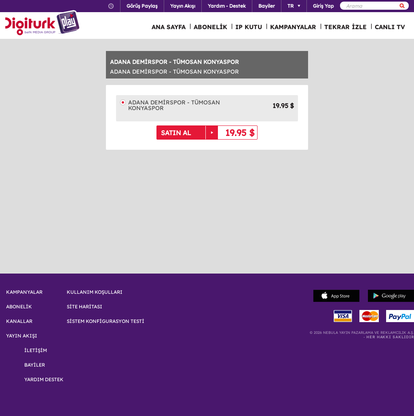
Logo (43, 23)
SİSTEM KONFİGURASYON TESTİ (105, 321)
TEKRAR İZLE (345, 27)
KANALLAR (19, 321)
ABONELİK (210, 27)
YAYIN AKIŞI (21, 335)
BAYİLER (34, 365)
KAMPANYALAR (293, 27)
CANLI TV (390, 27)
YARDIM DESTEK (43, 379)
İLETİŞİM (35, 350)
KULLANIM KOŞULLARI (95, 292)
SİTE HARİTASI (84, 306)
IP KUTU (248, 27)
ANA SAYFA (169, 27)
